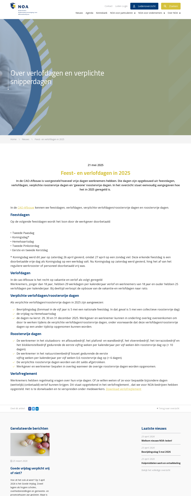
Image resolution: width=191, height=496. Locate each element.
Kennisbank (101, 12)
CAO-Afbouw (26, 207)
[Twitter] (33, 409)
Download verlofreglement (123, 389)
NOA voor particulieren (121, 12)
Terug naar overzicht (167, 408)
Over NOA (173, 12)
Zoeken (171, 6)
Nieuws (79, 12)
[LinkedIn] (37, 409)
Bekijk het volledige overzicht (155, 470)
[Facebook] (29, 409)
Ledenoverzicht (144, 6)
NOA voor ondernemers (150, 12)
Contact (109, 6)
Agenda (89, 12)
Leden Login (121, 6)
